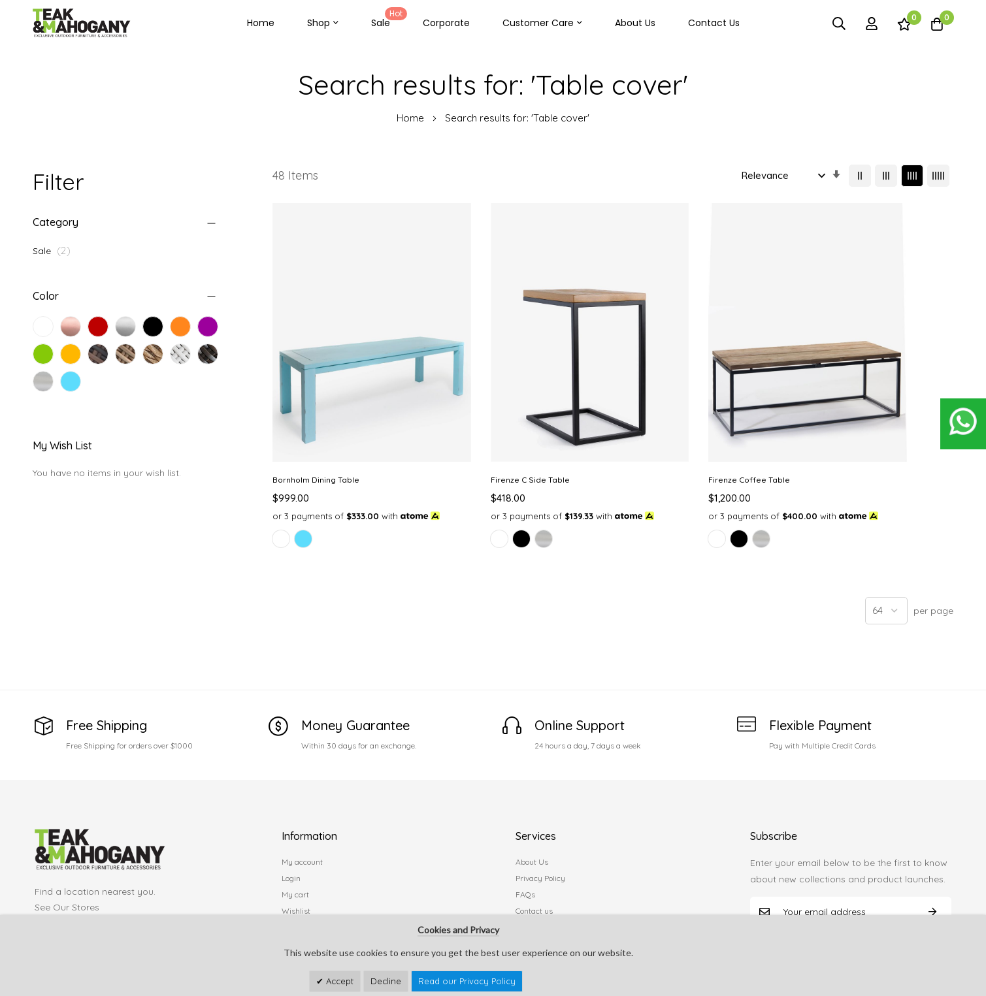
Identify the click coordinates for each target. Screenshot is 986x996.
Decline (385, 981)
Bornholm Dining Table (315, 427)
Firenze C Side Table (487, 427)
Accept (338, 981)
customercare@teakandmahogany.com (122, 893)
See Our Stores (67, 867)
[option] (280, 498)
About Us (635, 22)
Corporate (446, 22)
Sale (387, 18)
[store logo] (82, 23)
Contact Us (714, 22)
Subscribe (932, 871)
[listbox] (350, 500)
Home (260, 22)
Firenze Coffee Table (663, 427)
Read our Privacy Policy (467, 981)
